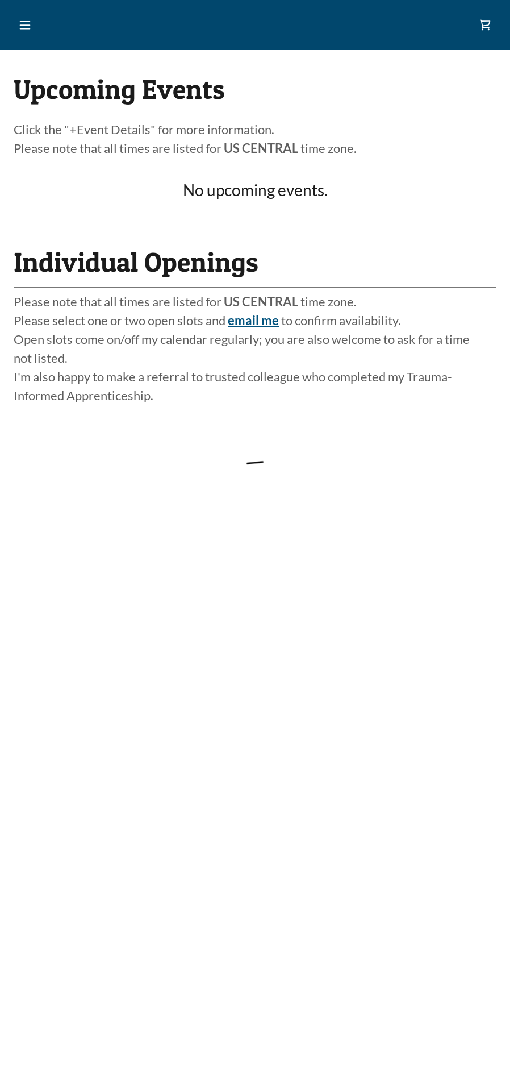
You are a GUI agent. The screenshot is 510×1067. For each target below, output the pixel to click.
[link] (485, 25)
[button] (25, 25)
